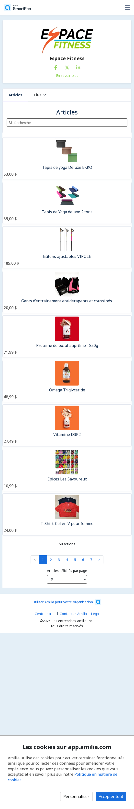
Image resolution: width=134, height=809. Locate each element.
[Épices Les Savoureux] (67, 470)
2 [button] (51, 559)
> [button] (99, 559)
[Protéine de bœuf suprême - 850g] (67, 336)
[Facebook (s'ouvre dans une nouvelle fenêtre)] (56, 66)
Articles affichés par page (67, 570)
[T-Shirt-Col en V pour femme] (67, 514)
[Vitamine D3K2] (67, 425)
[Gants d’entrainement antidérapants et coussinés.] (67, 292)
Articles (15, 94)
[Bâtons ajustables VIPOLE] (67, 247)
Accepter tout (111, 796)
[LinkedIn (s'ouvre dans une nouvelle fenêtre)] (78, 66)
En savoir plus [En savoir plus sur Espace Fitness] (67, 75)
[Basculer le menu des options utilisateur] (127, 8)
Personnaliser (76, 796)
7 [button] (91, 559)
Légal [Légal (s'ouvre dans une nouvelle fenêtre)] (95, 613)
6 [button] (83, 559)
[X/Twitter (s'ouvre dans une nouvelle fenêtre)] (67, 66)
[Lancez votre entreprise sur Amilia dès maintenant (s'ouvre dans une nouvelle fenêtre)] (67, 602)
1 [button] (43, 559)
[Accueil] (17, 7)
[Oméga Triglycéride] (67, 381)
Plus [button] (40, 94)
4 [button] (67, 559)
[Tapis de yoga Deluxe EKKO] (67, 158)
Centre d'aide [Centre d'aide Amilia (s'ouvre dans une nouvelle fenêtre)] (45, 613)
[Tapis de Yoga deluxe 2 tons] (67, 203)
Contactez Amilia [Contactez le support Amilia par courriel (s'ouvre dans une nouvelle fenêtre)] (73, 613)
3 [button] (59, 559)
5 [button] (75, 559)
